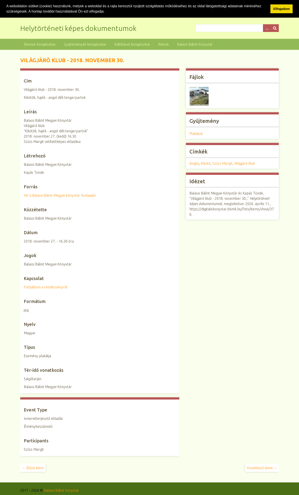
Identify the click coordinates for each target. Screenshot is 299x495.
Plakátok (196, 133)
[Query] (237, 28)
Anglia (194, 163)
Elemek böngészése (39, 44)
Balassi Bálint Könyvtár (195, 44)
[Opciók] (267, 28)
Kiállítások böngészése (132, 44)
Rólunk (163, 44)
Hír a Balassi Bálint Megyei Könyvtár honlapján (60, 195)
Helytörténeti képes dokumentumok (78, 28)
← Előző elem (33, 468)
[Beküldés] (275, 28)
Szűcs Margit (222, 163)
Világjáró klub (244, 163)
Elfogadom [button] (281, 9)
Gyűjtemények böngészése (85, 44)
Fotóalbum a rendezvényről (45, 287)
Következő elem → (262, 468)
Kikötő (206, 163)
